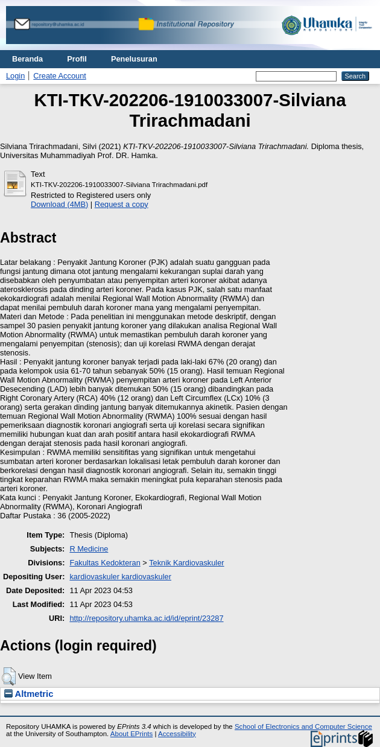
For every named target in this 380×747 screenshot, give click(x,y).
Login (15, 75)
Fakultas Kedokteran (104, 562)
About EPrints (131, 733)
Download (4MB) (59, 204)
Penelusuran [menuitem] (134, 58)
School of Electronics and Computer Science (303, 726)
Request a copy (121, 204)
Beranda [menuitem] (27, 58)
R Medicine (88, 548)
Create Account (59, 75)
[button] (9, 676)
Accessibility (177, 733)
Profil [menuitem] (77, 58)
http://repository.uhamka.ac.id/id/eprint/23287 (146, 618)
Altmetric (28, 694)
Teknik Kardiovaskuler (186, 562)
